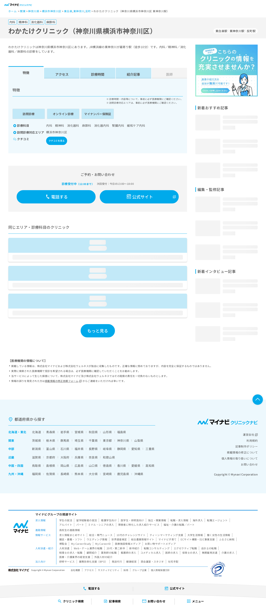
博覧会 (63, 543)
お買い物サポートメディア (160, 543)
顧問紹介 (92, 552)
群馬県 (64, 440)
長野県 (93, 449)
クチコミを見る (57, 140)
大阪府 (64, 457)
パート (80, 524)
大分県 (93, 474)
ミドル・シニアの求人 (101, 524)
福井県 (79, 449)
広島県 (79, 465)
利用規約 (252, 441)
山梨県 (138, 440)
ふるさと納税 (227, 539)
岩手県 (64, 432)
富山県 (50, 449)
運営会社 (250, 435)
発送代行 (117, 561)
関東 (11, 440)
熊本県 (79, 474)
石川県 (64, 449)
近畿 (11, 457)
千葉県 (93, 440)
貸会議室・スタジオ (152, 561)
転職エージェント (217, 520)
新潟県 (36, 449)
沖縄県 (138, 474)
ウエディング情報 (97, 539)
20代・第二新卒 (116, 548)
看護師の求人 (128, 552)
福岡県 (36, 474)
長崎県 (64, 474)
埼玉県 (79, 440)
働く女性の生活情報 (218, 535)
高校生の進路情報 (69, 530)
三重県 (149, 449)
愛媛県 (135, 465)
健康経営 (131, 561)
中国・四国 (15, 465)
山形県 (107, 432)
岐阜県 (107, 449)
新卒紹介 (134, 548)
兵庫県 (79, 457)
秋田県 (93, 432)
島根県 (50, 465)
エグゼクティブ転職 (185, 548)
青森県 (50, 432)
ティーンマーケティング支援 (166, 535)
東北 (23, 432)
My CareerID (103, 543)
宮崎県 (107, 474)
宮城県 (79, 432)
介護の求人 (228, 552)
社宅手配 (173, 561)
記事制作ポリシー (246, 446)
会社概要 (75, 570)
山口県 (93, 465)
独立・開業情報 (157, 520)
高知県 (149, 465)
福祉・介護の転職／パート (179, 524)
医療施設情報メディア (128, 543)
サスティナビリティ (108, 570)
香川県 (121, 465)
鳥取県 (36, 465)
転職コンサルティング (157, 548)
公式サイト (140, 197)
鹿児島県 (123, 474)
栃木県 (50, 440)
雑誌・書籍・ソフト (71, 539)
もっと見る (97, 331)
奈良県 (93, 457)
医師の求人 (171, 552)
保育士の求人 (190, 552)
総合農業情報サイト (142, 539)
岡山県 (64, 465)
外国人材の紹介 (103, 557)
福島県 (121, 432)
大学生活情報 (195, 535)
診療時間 (97, 74)
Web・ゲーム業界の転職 (88, 548)
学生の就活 (65, 520)
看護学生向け (109, 520)
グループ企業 (139, 570)
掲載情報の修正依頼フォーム (63, 381)
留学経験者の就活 (86, 520)
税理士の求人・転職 (71, 552)
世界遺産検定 (119, 539)
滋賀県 (36, 457)
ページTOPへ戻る (257, 399)
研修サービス (67, 561)
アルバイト (65, 524)
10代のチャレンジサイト (131, 535)
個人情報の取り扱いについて (240, 458)
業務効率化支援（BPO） (93, 561)
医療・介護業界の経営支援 (74, 557)
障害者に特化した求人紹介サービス (139, 524)
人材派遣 (64, 548)
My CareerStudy (81, 543)
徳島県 (107, 465)
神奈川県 (123, 440)
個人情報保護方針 (160, 570)
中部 (11, 449)
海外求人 (198, 520)
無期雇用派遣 (210, 552)
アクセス (62, 74)
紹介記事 (133, 74)
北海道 (12, 432)
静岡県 (121, 449)
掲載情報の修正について (242, 452)
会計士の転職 (209, 548)
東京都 (107, 440)
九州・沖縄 (15, 474)
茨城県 (36, 440)
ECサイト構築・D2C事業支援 (198, 539)
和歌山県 (109, 457)
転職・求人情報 (179, 520)
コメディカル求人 (150, 552)
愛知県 (135, 449)
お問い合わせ (249, 464)
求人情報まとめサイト (72, 535)
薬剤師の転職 (109, 552)
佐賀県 (50, 474)
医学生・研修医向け (132, 520)
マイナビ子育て (167, 539)
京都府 (50, 457)
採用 (125, 570)
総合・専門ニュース (100, 535)
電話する (57, 197)
